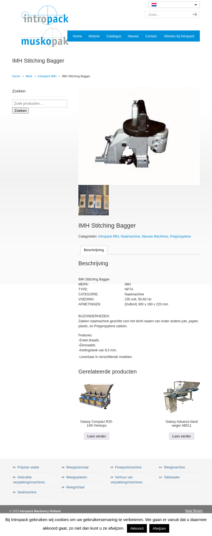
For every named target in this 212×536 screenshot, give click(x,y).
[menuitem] (174, 4)
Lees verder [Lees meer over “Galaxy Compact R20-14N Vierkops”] (96, 436)
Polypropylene (180, 236)
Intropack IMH (47, 76)
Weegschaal (75, 487)
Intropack (47, 26)
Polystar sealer (28, 467)
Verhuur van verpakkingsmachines (126, 479)
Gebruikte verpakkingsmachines (29, 479)
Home (16, 76)
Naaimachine (130, 236)
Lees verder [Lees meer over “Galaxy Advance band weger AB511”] (181, 436)
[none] (174, 4)
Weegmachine (174, 467)
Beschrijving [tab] (94, 250)
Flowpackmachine (128, 467)
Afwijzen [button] (159, 528)
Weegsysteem (76, 477)
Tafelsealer (172, 477)
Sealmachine (26, 492)
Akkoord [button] (137, 528)
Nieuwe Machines (155, 236)
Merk (29, 76)
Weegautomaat (77, 467)
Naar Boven (194, 511)
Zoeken (20, 111)
